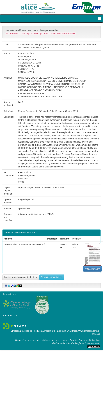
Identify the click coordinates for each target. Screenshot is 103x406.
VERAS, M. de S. (26, 53)
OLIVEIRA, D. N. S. (27, 59)
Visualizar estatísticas (51, 277)
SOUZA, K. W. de (26, 72)
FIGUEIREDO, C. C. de (29, 62)
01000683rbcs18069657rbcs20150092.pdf (24, 244)
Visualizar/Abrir (92, 269)
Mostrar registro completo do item (20, 277)
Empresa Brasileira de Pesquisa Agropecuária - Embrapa (38, 331)
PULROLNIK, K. (26, 69)
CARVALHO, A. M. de (28, 66)
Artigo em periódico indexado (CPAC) (36, 214)
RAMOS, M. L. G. (26, 56)
